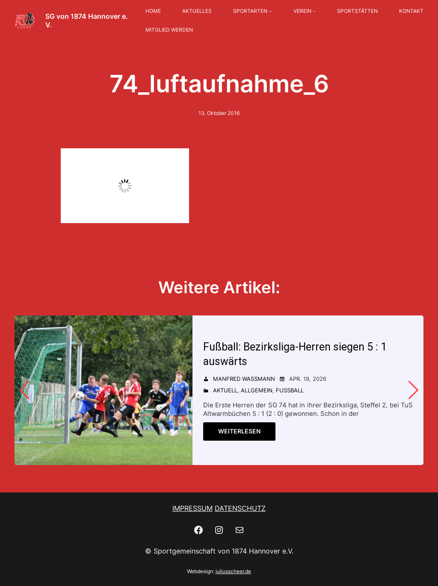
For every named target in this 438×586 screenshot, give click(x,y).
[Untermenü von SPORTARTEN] (270, 11)
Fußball (290, 390)
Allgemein (256, 390)
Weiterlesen (239, 431)
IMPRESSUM (192, 508)
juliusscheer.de (233, 571)
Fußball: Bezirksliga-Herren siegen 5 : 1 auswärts (295, 354)
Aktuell (225, 390)
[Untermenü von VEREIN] (314, 11)
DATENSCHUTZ (240, 508)
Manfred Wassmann (244, 378)
